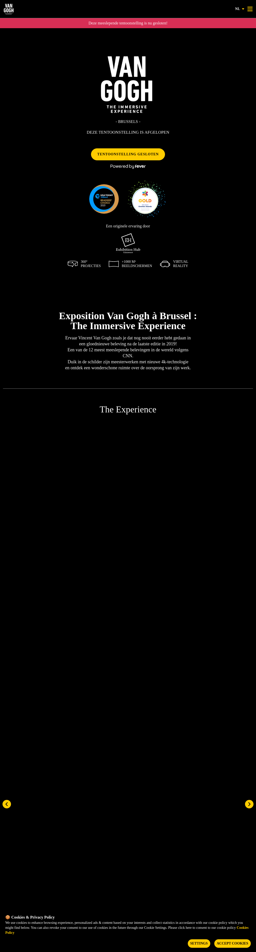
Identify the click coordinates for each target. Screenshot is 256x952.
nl (240, 8)
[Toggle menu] (250, 9)
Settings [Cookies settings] (199, 943)
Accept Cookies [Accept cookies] (232, 943)
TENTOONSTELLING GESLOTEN (128, 154)
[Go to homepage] (24, 9)
